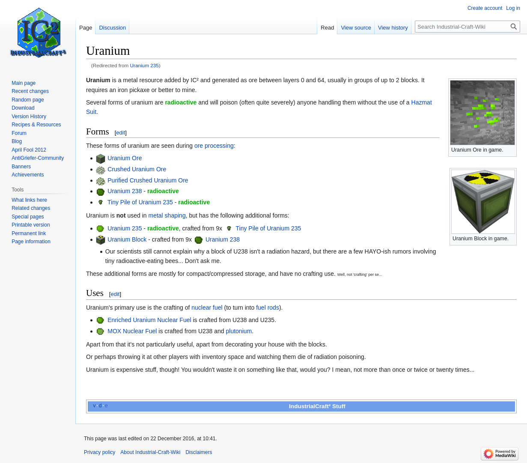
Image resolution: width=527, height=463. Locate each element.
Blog (17, 141)
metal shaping (167, 215)
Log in (513, 8)
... (380, 274)
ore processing (214, 145)
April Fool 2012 (29, 150)
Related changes (31, 208)
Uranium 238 (124, 191)
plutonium (239, 331)
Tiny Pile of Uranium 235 (140, 202)
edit (120, 132)
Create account (484, 8)
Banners (21, 167)
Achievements (28, 175)
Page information (31, 242)
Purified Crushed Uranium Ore (147, 180)
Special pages (28, 217)
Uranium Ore (124, 158)
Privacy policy (99, 452)
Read (327, 27)
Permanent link (29, 233)
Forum (19, 133)
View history (393, 27)
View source (356, 27)
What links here (29, 200)
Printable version (31, 225)
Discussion (112, 27)
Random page (28, 100)
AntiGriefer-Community (38, 158)
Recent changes (30, 91)
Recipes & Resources (36, 125)
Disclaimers (198, 452)
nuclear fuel (206, 307)
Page (85, 27)
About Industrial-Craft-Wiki (150, 452)
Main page (24, 83)
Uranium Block (126, 239)
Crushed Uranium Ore (136, 169)
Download (23, 108)
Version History (29, 116)
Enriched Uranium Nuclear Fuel (149, 320)
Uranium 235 (144, 65)
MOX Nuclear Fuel (132, 331)
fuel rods (267, 307)
